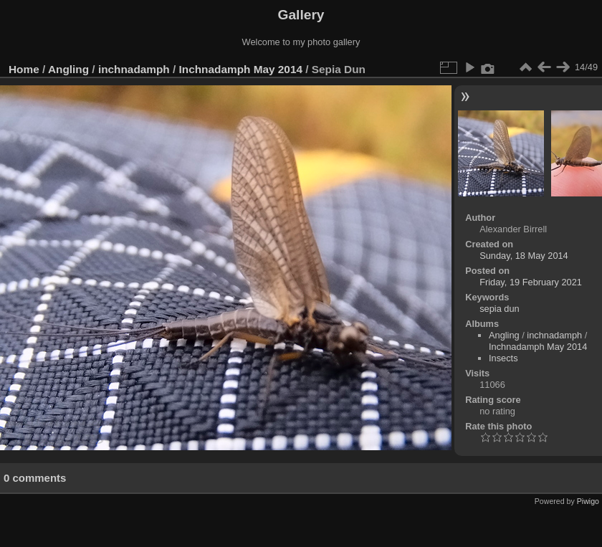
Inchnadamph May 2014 (240, 69)
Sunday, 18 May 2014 (523, 255)
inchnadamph (134, 69)
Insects (503, 358)
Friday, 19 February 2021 (530, 282)
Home (24, 69)
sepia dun (499, 308)
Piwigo (588, 501)
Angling (68, 69)
